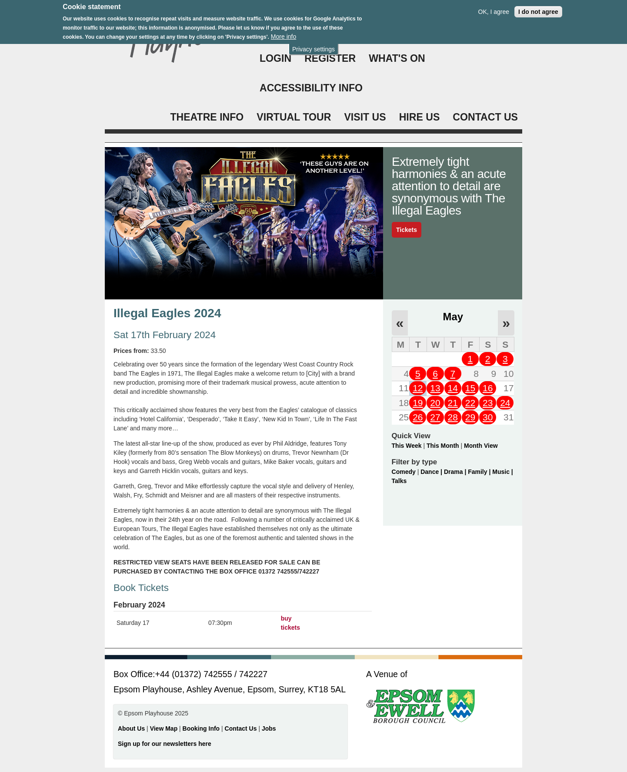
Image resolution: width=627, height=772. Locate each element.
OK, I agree (494, 7)
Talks (399, 480)
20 (435, 403)
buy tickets (290, 623)
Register (330, 58)
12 (418, 388)
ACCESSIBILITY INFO (311, 88)
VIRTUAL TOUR (294, 117)
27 (435, 417)
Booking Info (201, 728)
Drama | (456, 471)
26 (418, 417)
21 (453, 403)
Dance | (432, 471)
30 (488, 417)
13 (435, 388)
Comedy (404, 471)
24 (505, 403)
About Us (131, 728)
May (453, 316)
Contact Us (242, 728)
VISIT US (365, 117)
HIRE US (419, 117)
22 (470, 403)
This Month (443, 445)
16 (488, 388)
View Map (164, 728)
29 (470, 417)
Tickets (406, 229)
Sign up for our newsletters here (164, 743)
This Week (407, 445)
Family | (480, 471)
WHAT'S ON (397, 58)
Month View (481, 445)
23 (488, 403)
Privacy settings (313, 44)
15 (470, 388)
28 (453, 417)
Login (275, 58)
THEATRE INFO (206, 117)
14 (453, 388)
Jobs (269, 728)
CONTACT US (485, 117)
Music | (502, 471)
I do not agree (538, 7)
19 (418, 403)
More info (283, 32)
